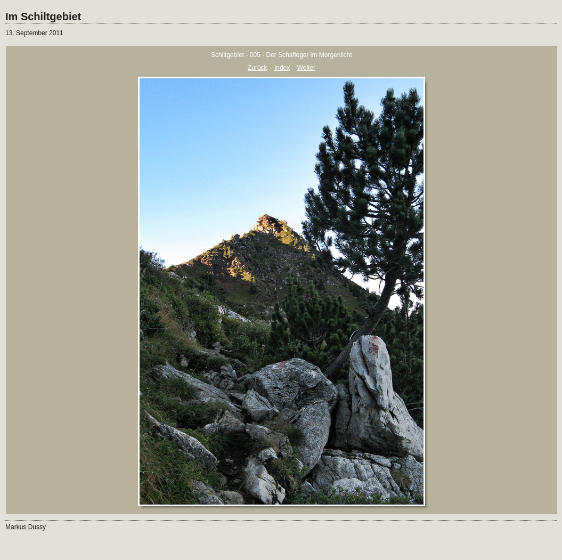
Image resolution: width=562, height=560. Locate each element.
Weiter (306, 67)
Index (282, 67)
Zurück (257, 67)
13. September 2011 (34, 33)
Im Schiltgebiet (43, 16)
